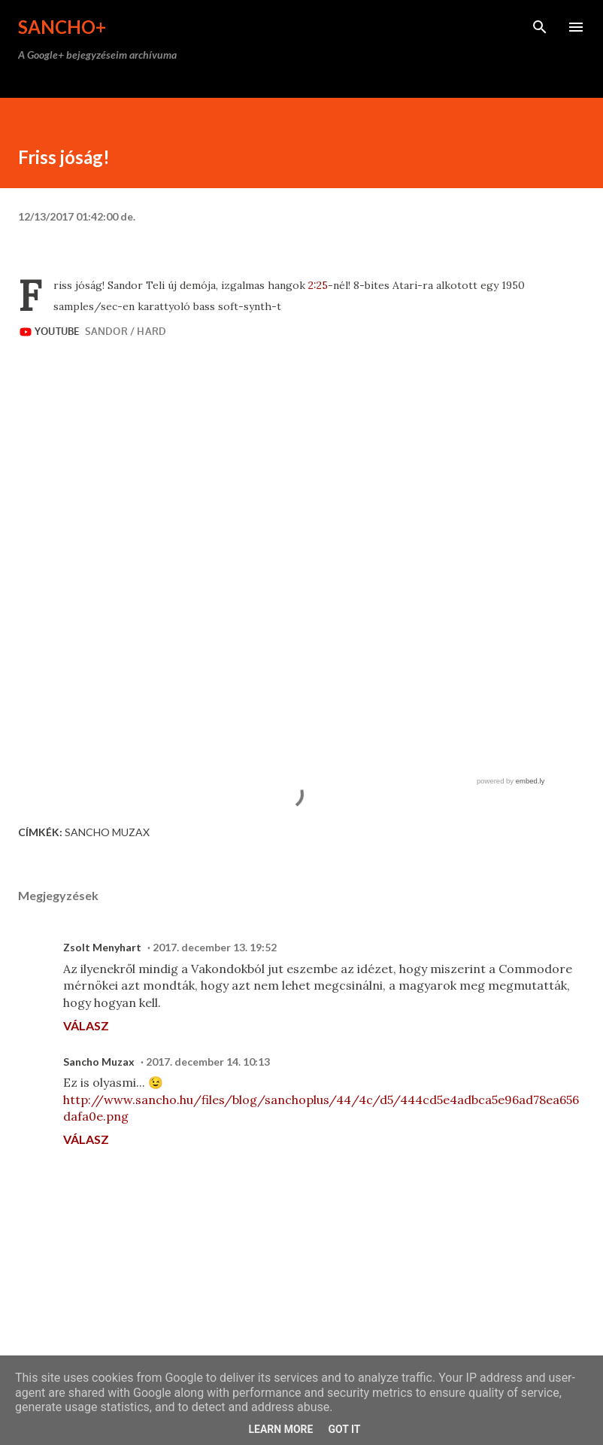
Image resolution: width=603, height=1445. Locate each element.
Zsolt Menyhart (102, 947)
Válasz (86, 1025)
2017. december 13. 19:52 (215, 947)
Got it (344, 1429)
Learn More (280, 1429)
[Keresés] (540, 27)
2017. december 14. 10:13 (208, 1061)
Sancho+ (62, 27)
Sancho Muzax (107, 832)
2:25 (318, 285)
